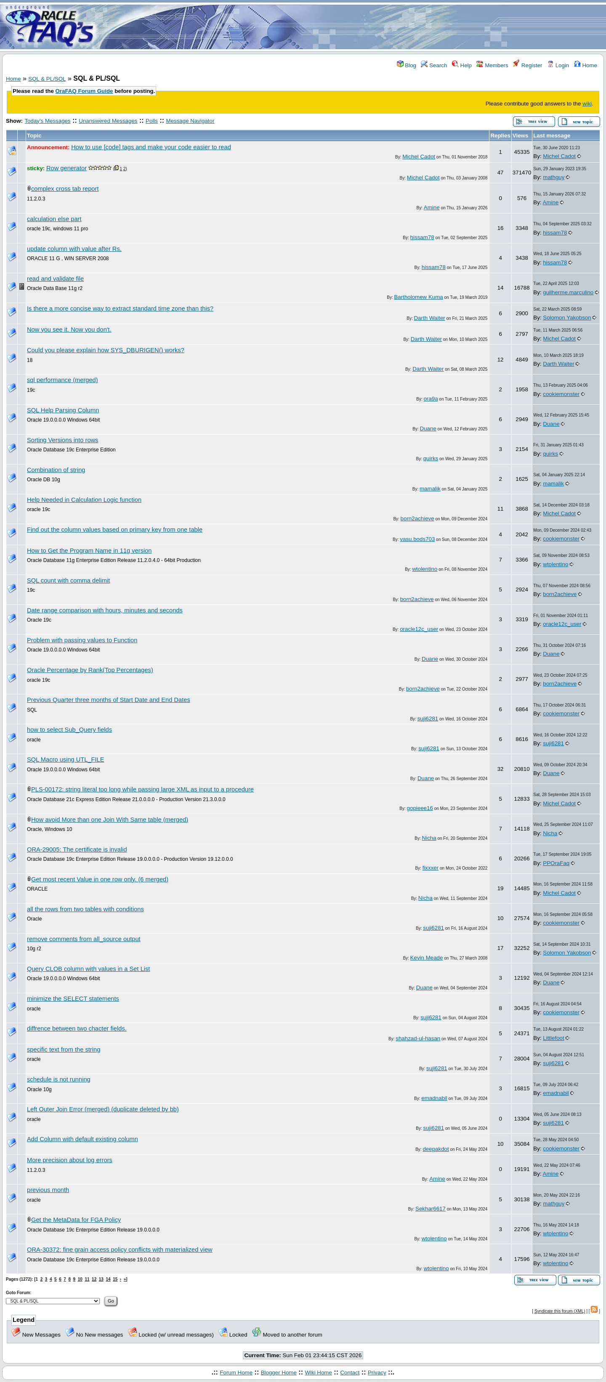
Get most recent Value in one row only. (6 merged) (99, 879)
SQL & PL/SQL (47, 79)
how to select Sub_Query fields (69, 729)
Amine (432, 207)
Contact (349, 1372)
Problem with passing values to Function (82, 640)
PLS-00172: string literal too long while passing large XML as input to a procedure (142, 789)
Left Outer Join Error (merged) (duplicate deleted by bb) (103, 1109)
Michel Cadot (418, 156)
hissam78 (422, 237)
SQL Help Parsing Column (63, 410)
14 (108, 1279)
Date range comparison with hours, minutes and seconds (105, 610)
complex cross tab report (64, 188)
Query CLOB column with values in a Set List (88, 968)
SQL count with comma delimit (68, 580)
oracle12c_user (419, 629)
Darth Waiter (429, 318)
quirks (431, 458)
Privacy (377, 1372)
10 (80, 1279)
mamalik (430, 488)
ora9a (430, 399)
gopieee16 (420, 808)
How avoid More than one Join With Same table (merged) (109, 819)
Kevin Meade (426, 958)
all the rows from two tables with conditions (85, 909)
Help (462, 65)
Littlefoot (553, 1038)
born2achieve (417, 518)
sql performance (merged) (62, 380)
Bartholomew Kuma (418, 297)
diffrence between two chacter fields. (77, 1028)
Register (527, 65)
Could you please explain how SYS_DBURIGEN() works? (105, 350)
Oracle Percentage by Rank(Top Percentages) (90, 670)
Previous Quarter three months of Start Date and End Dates (108, 699)
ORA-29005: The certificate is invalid (77, 849)
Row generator (66, 168)
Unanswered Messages (108, 121)
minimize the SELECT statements (73, 998)
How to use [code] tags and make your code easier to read (151, 147)
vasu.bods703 (417, 539)
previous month (48, 1190)
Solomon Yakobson (567, 317)
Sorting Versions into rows (62, 440)
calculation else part (54, 219)
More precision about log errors (69, 1160)
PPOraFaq (556, 863)
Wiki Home (318, 1372)
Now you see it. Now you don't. (69, 329)
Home (585, 65)
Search (434, 65)
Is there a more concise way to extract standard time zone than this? (120, 308)
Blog (406, 65)
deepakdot (436, 1149)
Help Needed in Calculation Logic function (84, 499)
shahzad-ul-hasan (418, 1038)
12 (94, 1279)
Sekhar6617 (430, 1208)
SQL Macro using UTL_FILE (65, 759)
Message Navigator (190, 121)
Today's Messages (47, 121)
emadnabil (434, 1098)
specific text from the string (63, 1049)
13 (101, 1279)
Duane (428, 428)
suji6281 (428, 718)
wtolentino (424, 569)
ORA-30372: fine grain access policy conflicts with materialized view (120, 1249)
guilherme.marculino (568, 292)
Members (492, 65)
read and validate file (55, 278)
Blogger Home (279, 1372)
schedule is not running (58, 1079)
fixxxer (431, 868)
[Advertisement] (352, 26)
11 (87, 1279)
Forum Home (236, 1372)
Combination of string (56, 470)
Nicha (429, 838)
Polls (152, 121)
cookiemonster (561, 394)
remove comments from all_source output (84, 939)
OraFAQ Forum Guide (84, 91)
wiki (587, 103)
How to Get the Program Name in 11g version (89, 550)
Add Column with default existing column (82, 1139)
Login (558, 65)
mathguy (553, 177)
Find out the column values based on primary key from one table (114, 529)
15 (115, 1279)
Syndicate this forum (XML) (559, 1311)
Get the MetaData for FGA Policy (76, 1219)
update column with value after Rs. (74, 248)
